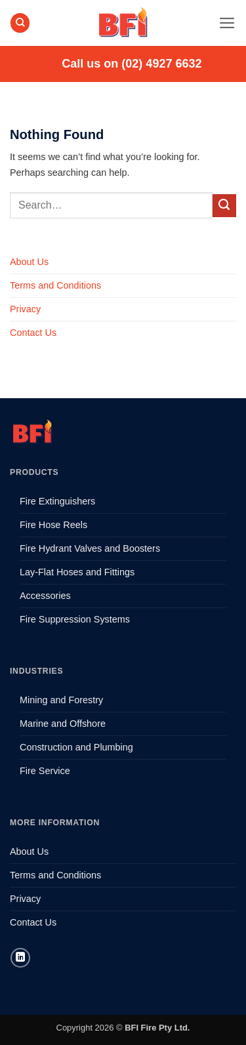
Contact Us (33, 332)
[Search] (20, 23)
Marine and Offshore (63, 723)
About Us (29, 261)
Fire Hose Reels (53, 525)
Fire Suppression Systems (75, 619)
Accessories (45, 595)
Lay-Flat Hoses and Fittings (77, 572)
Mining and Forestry (61, 700)
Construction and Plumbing (76, 747)
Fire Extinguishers (57, 501)
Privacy (25, 309)
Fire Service (45, 771)
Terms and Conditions (55, 285)
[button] (227, 23)
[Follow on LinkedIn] (20, 958)
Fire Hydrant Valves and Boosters (90, 548)
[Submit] (224, 206)
